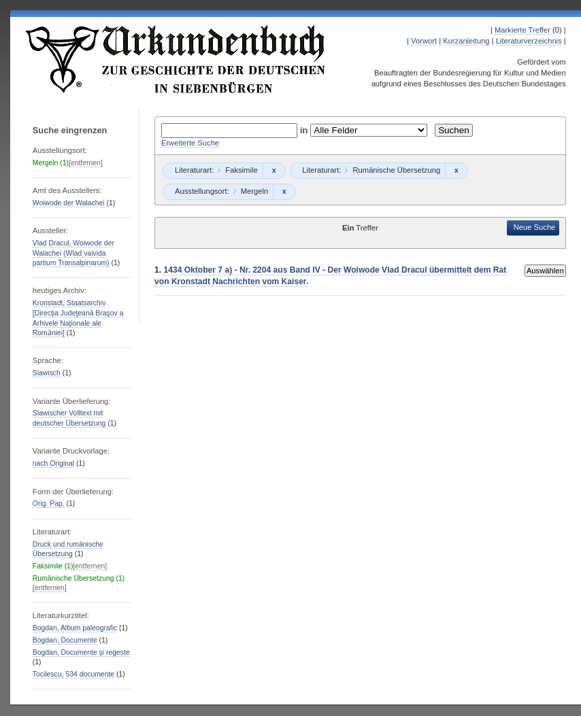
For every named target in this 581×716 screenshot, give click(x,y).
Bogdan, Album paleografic (75, 628)
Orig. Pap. (49, 503)
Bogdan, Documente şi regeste (81, 652)
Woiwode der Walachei (69, 203)
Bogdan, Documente (65, 640)
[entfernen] (86, 163)
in (305, 130)
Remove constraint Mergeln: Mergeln (284, 191)
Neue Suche (535, 227)
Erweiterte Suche (190, 143)
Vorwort (424, 41)
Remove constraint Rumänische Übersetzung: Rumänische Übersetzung (456, 170)
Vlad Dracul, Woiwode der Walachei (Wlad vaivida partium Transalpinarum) (73, 253)
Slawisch (47, 373)
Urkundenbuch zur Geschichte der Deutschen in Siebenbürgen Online (176, 59)
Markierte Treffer (522, 30)
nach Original (53, 463)
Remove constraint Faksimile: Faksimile (274, 170)
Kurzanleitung (466, 41)
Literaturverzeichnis (529, 41)
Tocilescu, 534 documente (73, 674)
